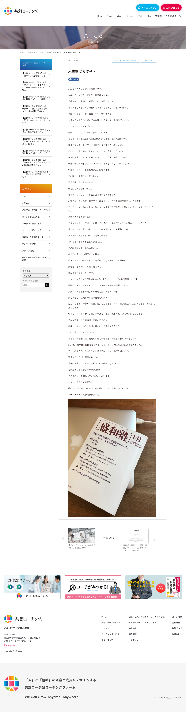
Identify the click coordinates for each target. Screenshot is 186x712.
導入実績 (133, 634)
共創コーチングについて (112, 622)
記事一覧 (31, 52)
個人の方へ (134, 628)
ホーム (23, 52)
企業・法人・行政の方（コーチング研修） (147, 616)
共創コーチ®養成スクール (166, 18)
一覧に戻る (110, 537)
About (108, 18)
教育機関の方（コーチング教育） (143, 622)
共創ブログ (177, 628)
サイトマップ (107, 639)
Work (138, 18)
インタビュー (135, 639)
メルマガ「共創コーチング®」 (50, 52)
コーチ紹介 (177, 616)
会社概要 (176, 622)
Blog (147, 18)
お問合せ (176, 634)
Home (98, 18)
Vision (118, 18)
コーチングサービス (110, 634)
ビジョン (105, 628)
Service (128, 18)
